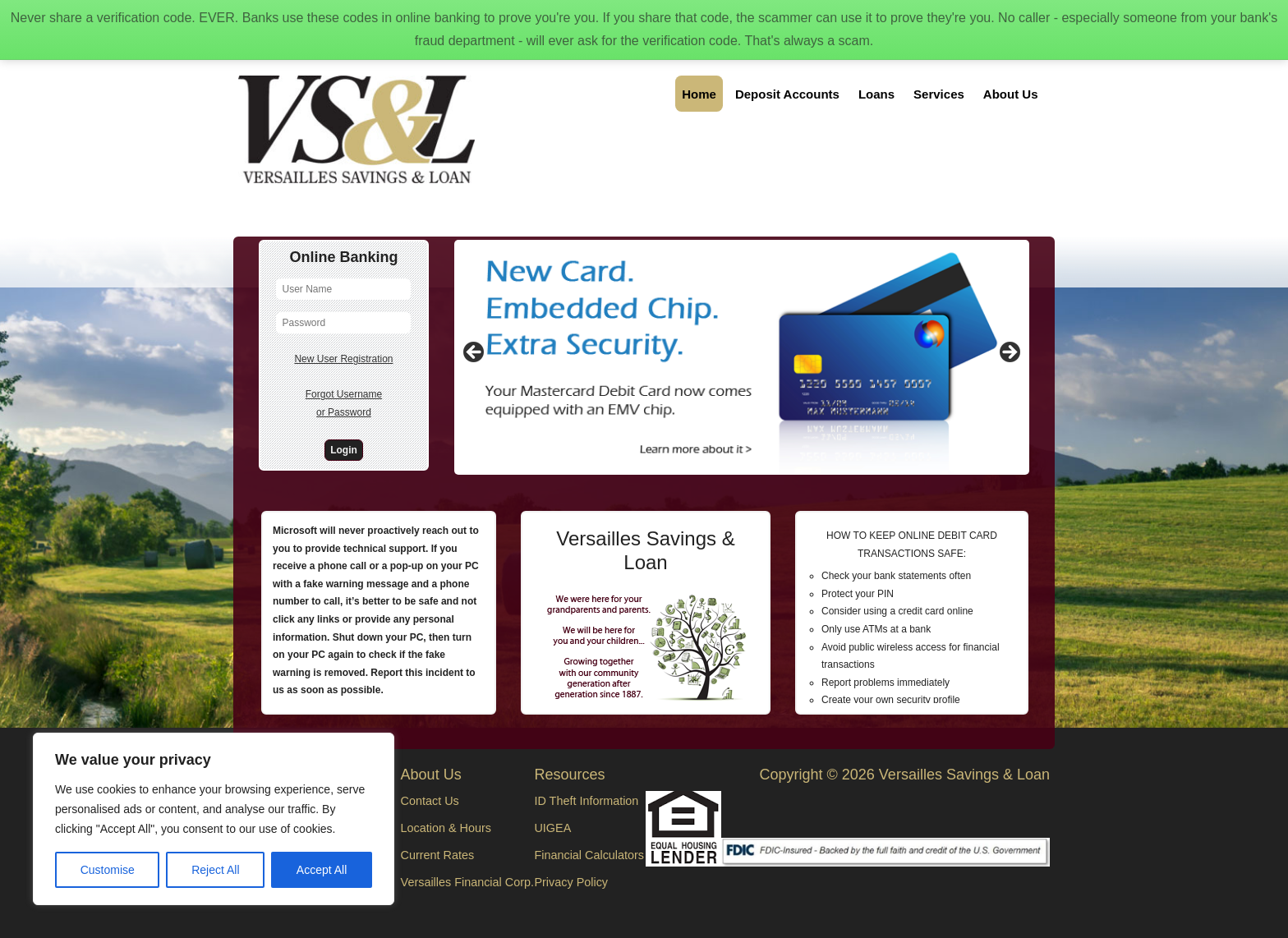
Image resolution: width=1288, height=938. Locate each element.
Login (343, 450)
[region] (213, 819)
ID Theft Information (586, 800)
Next (1008, 353)
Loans (876, 94)
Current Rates (438, 855)
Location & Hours (446, 828)
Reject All (215, 869)
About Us (1010, 94)
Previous (474, 353)
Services (938, 94)
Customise (107, 869)
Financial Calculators (589, 855)
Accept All (322, 869)
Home (699, 94)
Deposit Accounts (787, 94)
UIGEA (552, 828)
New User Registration (343, 359)
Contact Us (430, 800)
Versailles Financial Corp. (467, 882)
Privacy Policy (571, 882)
